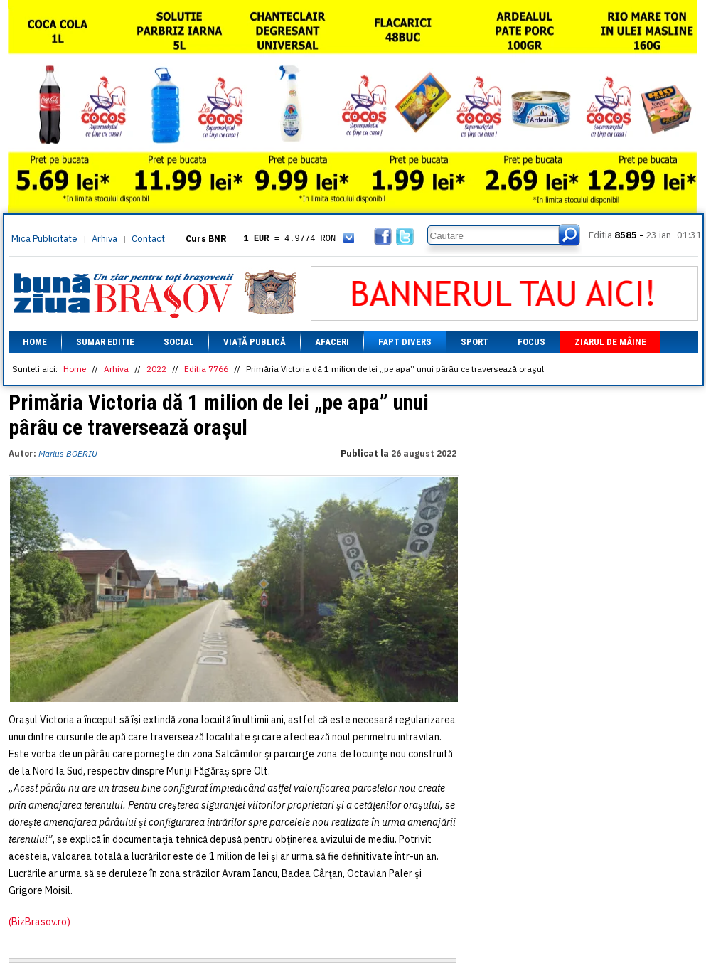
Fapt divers (405, 341)
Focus (531, 341)
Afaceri (332, 341)
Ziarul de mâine (610, 341)
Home (35, 341)
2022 (156, 368)
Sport (474, 341)
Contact (148, 239)
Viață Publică (254, 341)
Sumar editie (105, 341)
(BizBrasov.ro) (39, 921)
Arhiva (104, 239)
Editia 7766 (206, 368)
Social (179, 341)
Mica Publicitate (44, 239)
